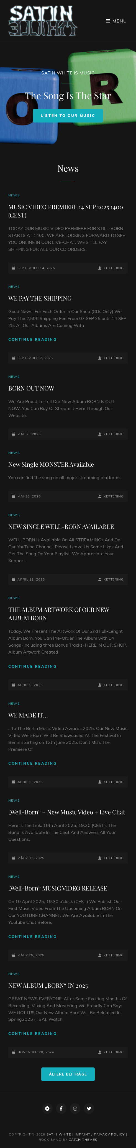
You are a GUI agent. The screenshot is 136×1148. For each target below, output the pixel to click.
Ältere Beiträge (68, 1074)
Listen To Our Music (72, 117)
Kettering (114, 268)
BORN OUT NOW (31, 388)
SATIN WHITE (59, 1134)
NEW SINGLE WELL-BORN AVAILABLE (61, 526)
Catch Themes (83, 1139)
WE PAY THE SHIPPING (39, 298)
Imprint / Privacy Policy (100, 1134)
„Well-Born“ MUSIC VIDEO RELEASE (57, 888)
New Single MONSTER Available (51, 464)
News (14, 195)
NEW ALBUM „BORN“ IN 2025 (48, 985)
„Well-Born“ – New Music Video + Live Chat (66, 812)
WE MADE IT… (28, 715)
